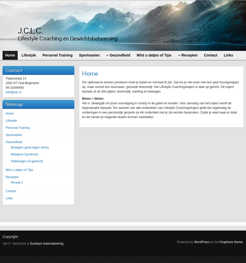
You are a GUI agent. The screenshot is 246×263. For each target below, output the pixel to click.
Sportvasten (14, 135)
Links (9, 198)
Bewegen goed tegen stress (30, 147)
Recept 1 (17, 182)
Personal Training (17, 128)
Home (10, 113)
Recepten (12, 177)
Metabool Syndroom (24, 154)
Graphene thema (231, 242)
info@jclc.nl (14, 92)
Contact (11, 191)
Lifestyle (11, 120)
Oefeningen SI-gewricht (27, 161)
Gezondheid (14, 142)
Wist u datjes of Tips (19, 170)
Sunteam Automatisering (47, 243)
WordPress (201, 242)
